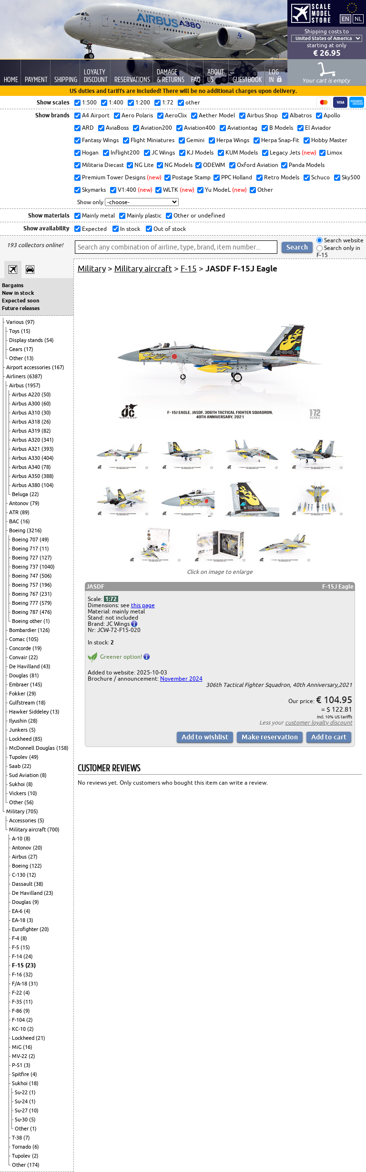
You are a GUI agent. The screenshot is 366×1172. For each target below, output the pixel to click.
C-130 (19, 875)
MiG (17, 1047)
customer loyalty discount (318, 722)
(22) (34, 494)
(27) (33, 857)
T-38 (17, 1138)
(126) (44, 630)
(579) (46, 603)
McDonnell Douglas (32, 748)
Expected (94, 229)
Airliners (16, 376)
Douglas (19, 675)
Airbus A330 (26, 458)
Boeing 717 (26, 548)
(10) (32, 793)
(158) (62, 748)
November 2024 (181, 678)
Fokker (18, 693)
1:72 (111, 599)
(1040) (47, 567)
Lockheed (21, 739)
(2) (29, 1020)
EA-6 (18, 911)
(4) (27, 911)
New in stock (18, 293)
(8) (43, 775)
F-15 (18, 965)
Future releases (21, 308)
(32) (28, 974)
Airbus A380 (26, 485)
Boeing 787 (26, 612)
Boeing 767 (26, 594)
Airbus (17, 385)
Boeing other (27, 621)
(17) (28, 349)
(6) (35, 1147)
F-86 (17, 1011)
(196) (46, 585)
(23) (48, 893)
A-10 (18, 838)
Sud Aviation (24, 775)
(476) (46, 612)
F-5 (16, 947)
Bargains (12, 285)
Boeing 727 (26, 557)
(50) (46, 394)
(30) (46, 412)
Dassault (23, 884)
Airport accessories (29, 367)
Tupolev (19, 757)
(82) (46, 431)
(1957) (33, 385)
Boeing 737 (26, 567)
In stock (129, 229)
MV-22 (20, 1056)
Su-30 (22, 1119)
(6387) (34, 376)
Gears (16, 349)
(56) (29, 802)
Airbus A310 (26, 412)
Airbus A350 (26, 476)
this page (143, 605)
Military (16, 811)
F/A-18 (20, 983)
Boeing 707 (26, 539)
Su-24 (22, 1101)
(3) (30, 920)
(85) (37, 739)
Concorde (20, 648)
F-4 (16, 938)
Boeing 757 (26, 585)
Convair (19, 657)
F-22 (17, 993)
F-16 (17, 974)
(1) (46, 621)
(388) (47, 476)
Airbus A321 (26, 449)
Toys (15, 331)
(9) (35, 902)
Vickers (18, 793)
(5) (32, 730)
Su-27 (22, 1110)
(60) (46, 403)
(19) (37, 648)
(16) (25, 521)
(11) (44, 548)
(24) (28, 956)
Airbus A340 (26, 467)
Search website (343, 240)
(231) (46, 594)
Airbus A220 (26, 394)
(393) (47, 449)
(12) (31, 875)
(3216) (34, 530)
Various (15, 322)
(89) (25, 512)
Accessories (23, 820)
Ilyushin (18, 721)
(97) (30, 322)
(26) (46, 422)
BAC (14, 521)
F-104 (19, 1020)
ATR (14, 512)
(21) (40, 1038)
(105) (32, 639)
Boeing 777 (26, 603)
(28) (33, 721)
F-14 (17, 956)
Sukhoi (17, 784)
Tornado (22, 1147)
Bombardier (23, 630)
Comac (17, 639)
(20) (37, 847)
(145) (36, 684)
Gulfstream (22, 702)
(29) (31, 693)
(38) (38, 884)
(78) (46, 467)
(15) (25, 331)
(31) (33, 983)
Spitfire (21, 1074)
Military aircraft (28, 829)
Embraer (19, 684)
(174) (33, 1165)
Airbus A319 (26, 431)
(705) (32, 811)
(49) (44, 539)
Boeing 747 (26, 576)
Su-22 (22, 1092)
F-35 (17, 1002)
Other (16, 358)
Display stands (26, 340)
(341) (47, 440)
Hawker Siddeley (29, 712)
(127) (46, 557)
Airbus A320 (26, 440)
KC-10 (19, 1029)
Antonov (19, 503)
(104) (47, 485)
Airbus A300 (26, 403)
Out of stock (169, 229)
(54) (49, 340)
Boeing (18, 530)
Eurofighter (26, 929)
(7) (26, 1138)
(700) (53, 829)
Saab (15, 766)
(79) (35, 503)
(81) (34, 675)
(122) (36, 866)
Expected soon (20, 300)
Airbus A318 (26, 422)
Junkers (19, 730)
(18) (41, 702)
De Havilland (25, 666)
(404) (47, 458)
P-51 (18, 1065)
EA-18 (19, 920)
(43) (46, 666)
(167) (58, 367)
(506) (46, 576)
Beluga (21, 494)
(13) (29, 358)
